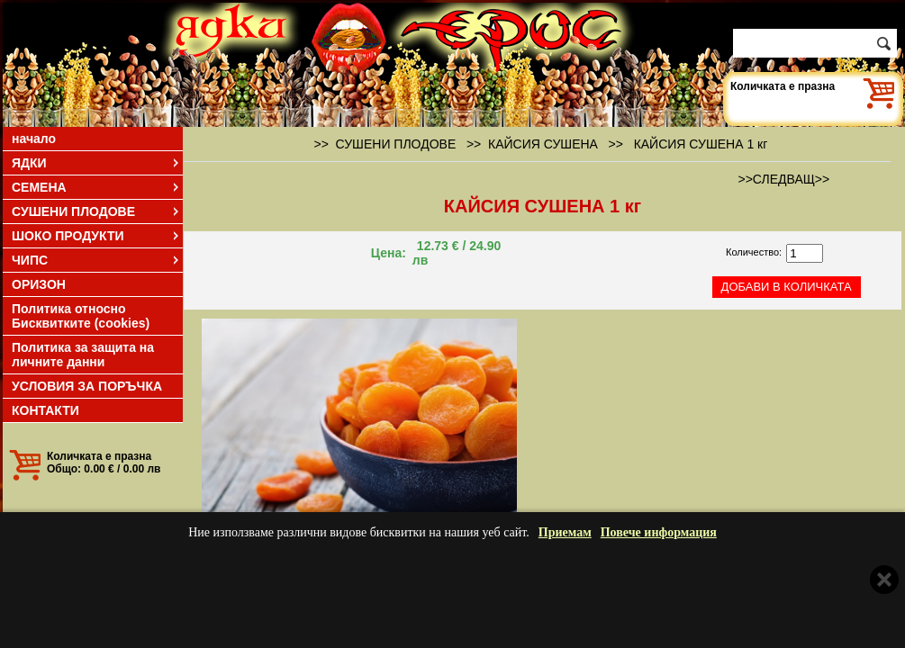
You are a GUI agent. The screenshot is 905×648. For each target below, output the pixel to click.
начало (34, 138)
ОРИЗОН (39, 284)
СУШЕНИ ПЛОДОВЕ (96, 211)
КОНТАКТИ (45, 410)
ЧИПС (96, 260)
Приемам (565, 532)
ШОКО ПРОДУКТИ (96, 236)
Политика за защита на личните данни (83, 354)
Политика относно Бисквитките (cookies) (80, 316)
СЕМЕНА (96, 187)
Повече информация (659, 532)
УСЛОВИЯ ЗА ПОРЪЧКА (87, 386)
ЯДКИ (96, 163)
